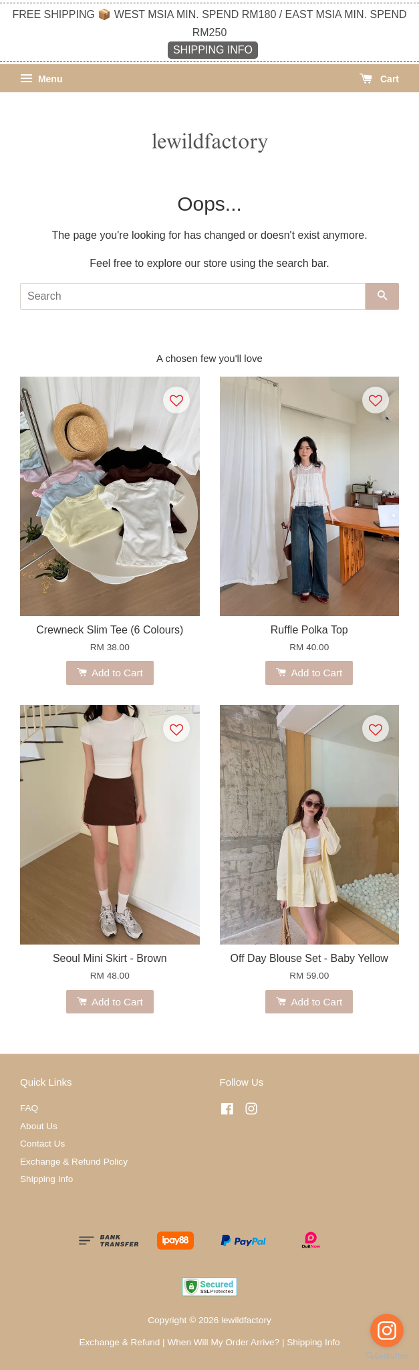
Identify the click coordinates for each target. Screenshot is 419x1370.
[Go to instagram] (387, 1330)
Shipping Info (46, 1179)
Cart (379, 79)
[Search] (193, 296)
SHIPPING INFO (213, 50)
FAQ (29, 1108)
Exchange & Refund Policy (74, 1162)
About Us (38, 1126)
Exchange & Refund (119, 1342)
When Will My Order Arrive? (223, 1342)
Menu (41, 79)
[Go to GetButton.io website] (387, 1356)
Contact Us (42, 1144)
